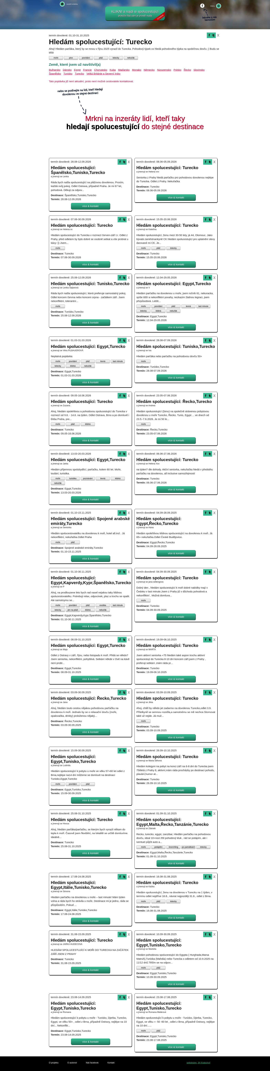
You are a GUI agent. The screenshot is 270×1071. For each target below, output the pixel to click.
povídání (86, 58)
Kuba (113, 69)
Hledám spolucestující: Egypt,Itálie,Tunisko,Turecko (78, 885)
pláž (101, 58)
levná (188, 306)
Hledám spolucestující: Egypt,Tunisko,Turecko (73, 759)
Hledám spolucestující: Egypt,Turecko (173, 283)
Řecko (187, 69)
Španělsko (55, 73)
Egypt (77, 69)
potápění (158, 847)
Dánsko (67, 69)
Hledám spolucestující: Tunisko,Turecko (90, 283)
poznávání (87, 478)
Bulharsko (54, 69)
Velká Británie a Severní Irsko (103, 73)
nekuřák (131, 58)
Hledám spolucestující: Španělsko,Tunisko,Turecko (78, 170)
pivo (71, 58)
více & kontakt (90, 206)
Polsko (177, 69)
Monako (136, 69)
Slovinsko (199, 69)
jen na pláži (73, 610)
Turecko (79, 73)
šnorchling (173, 847)
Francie (87, 69)
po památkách (188, 847)
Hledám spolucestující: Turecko (167, 167)
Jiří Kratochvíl (204, 1063)
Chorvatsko (100, 69)
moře (56, 58)
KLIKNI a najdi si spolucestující (138, 15)
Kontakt (111, 1063)
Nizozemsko (164, 69)
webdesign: (192, 1063)
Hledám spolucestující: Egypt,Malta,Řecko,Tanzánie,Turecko (172, 822)
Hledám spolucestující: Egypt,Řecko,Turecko (158, 521)
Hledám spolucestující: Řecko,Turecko (174, 401)
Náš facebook (92, 1063)
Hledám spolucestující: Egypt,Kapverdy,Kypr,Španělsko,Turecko (91, 580)
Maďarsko (124, 69)
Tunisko (67, 73)
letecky (116, 58)
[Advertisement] (135, 145)
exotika (103, 605)
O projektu (53, 1063)
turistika (72, 478)
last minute (203, 306)
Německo (149, 69)
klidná (158, 311)
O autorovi (72, 1063)
